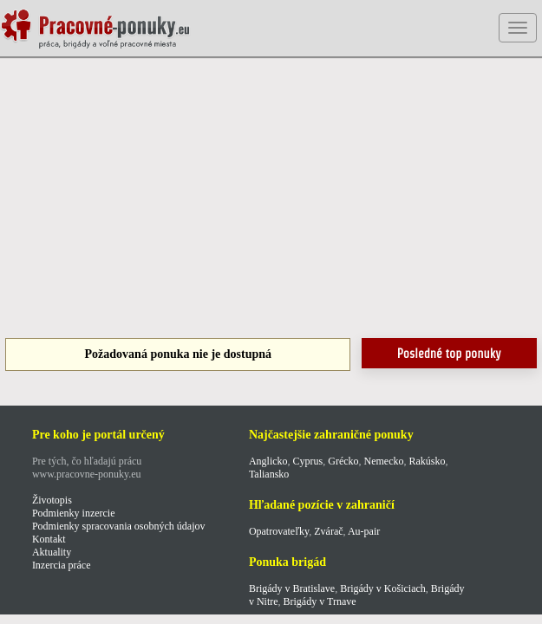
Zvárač (328, 531)
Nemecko (384, 461)
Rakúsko (427, 461)
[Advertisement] (271, 199)
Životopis (52, 500)
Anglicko (268, 461)
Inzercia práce (61, 565)
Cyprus (308, 461)
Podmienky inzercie (73, 513)
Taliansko (269, 474)
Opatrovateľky (279, 531)
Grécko (343, 461)
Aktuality (51, 552)
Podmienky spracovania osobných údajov (119, 526)
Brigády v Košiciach (383, 588)
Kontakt (49, 539)
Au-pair (364, 531)
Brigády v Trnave (320, 601)
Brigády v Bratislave (292, 588)
